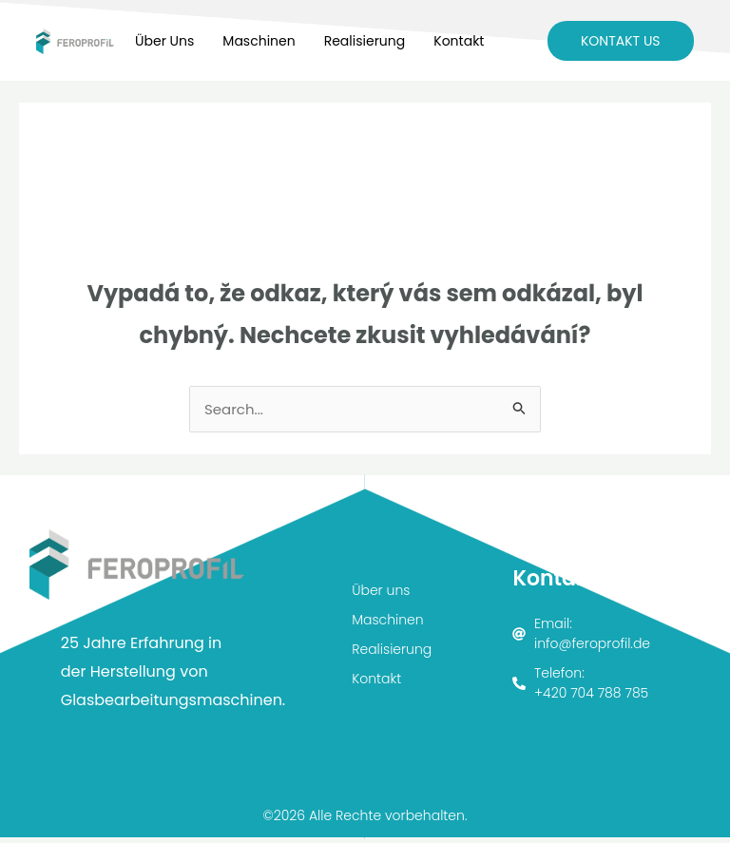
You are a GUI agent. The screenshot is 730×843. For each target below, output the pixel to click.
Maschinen (258, 40)
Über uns (164, 40)
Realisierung (365, 40)
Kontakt (458, 40)
